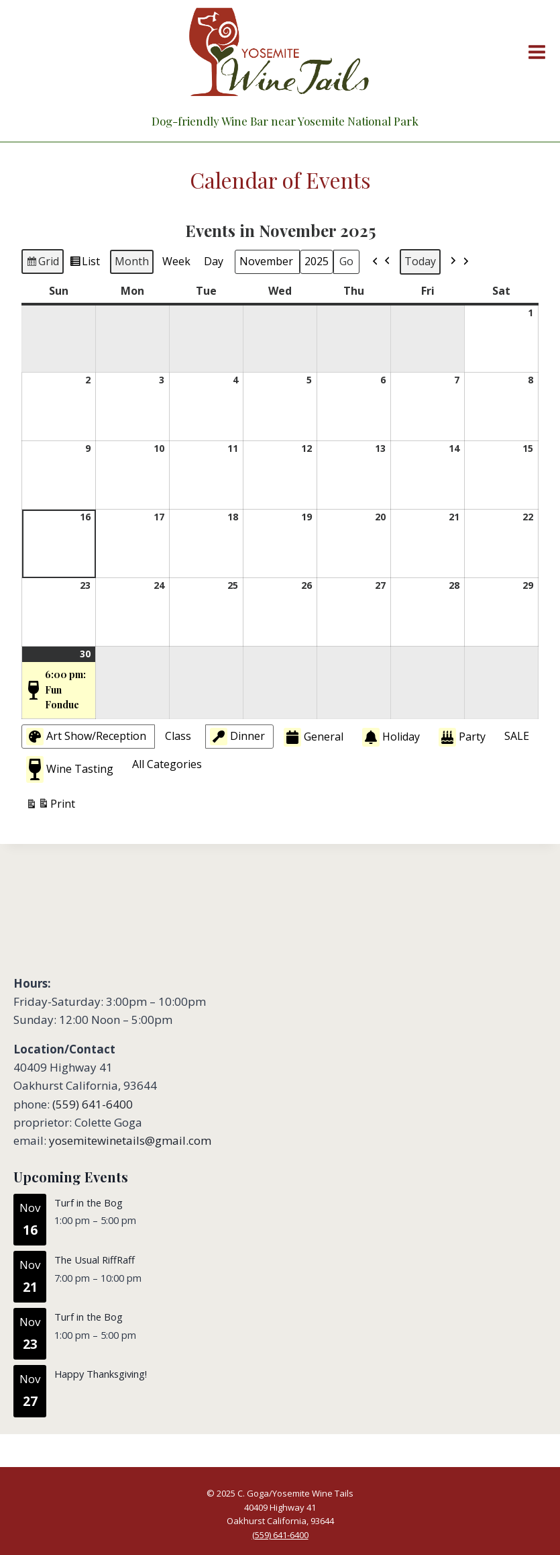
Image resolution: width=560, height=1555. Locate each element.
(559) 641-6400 (92, 1104)
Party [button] (462, 737)
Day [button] (213, 261)
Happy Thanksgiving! (100, 1373)
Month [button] (132, 261)
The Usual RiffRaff (94, 1259)
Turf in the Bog (88, 1202)
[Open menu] (534, 51)
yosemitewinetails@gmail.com (130, 1140)
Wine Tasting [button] (69, 769)
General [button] (313, 737)
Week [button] (176, 261)
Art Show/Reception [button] (86, 736)
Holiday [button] (391, 737)
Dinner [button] (237, 736)
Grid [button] (42, 263)
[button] (381, 262)
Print (50, 806)
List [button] (84, 263)
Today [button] (420, 261)
